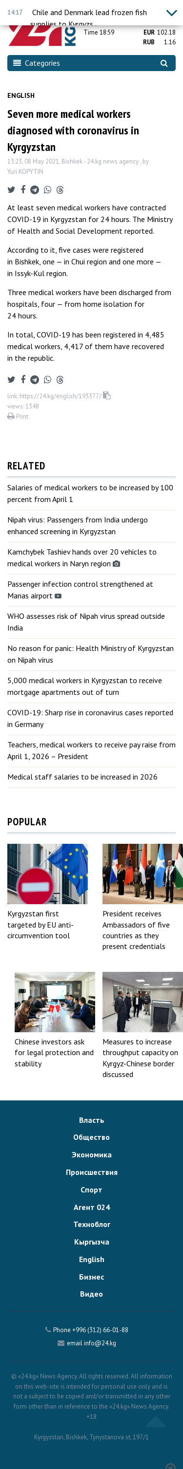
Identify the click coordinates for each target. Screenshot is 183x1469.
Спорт (91, 1189)
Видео (91, 1294)
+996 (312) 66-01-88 (100, 1330)
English (21, 95)
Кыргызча (91, 1241)
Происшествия (92, 1172)
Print (17, 416)
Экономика (92, 1154)
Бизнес (91, 1277)
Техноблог (91, 1224)
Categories (36, 63)
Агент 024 (92, 1207)
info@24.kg (100, 1343)
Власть (91, 1120)
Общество (91, 1137)
